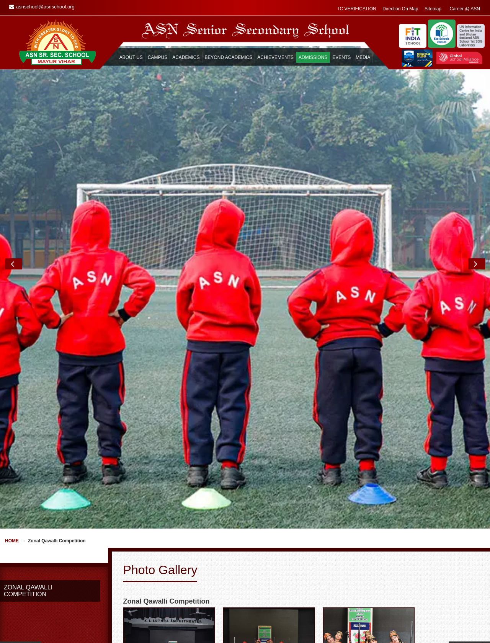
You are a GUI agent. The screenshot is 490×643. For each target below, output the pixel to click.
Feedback (307, 634)
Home (12, 311)
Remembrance (226, 634)
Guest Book (223, 627)
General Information (145, 634)
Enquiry (304, 627)
